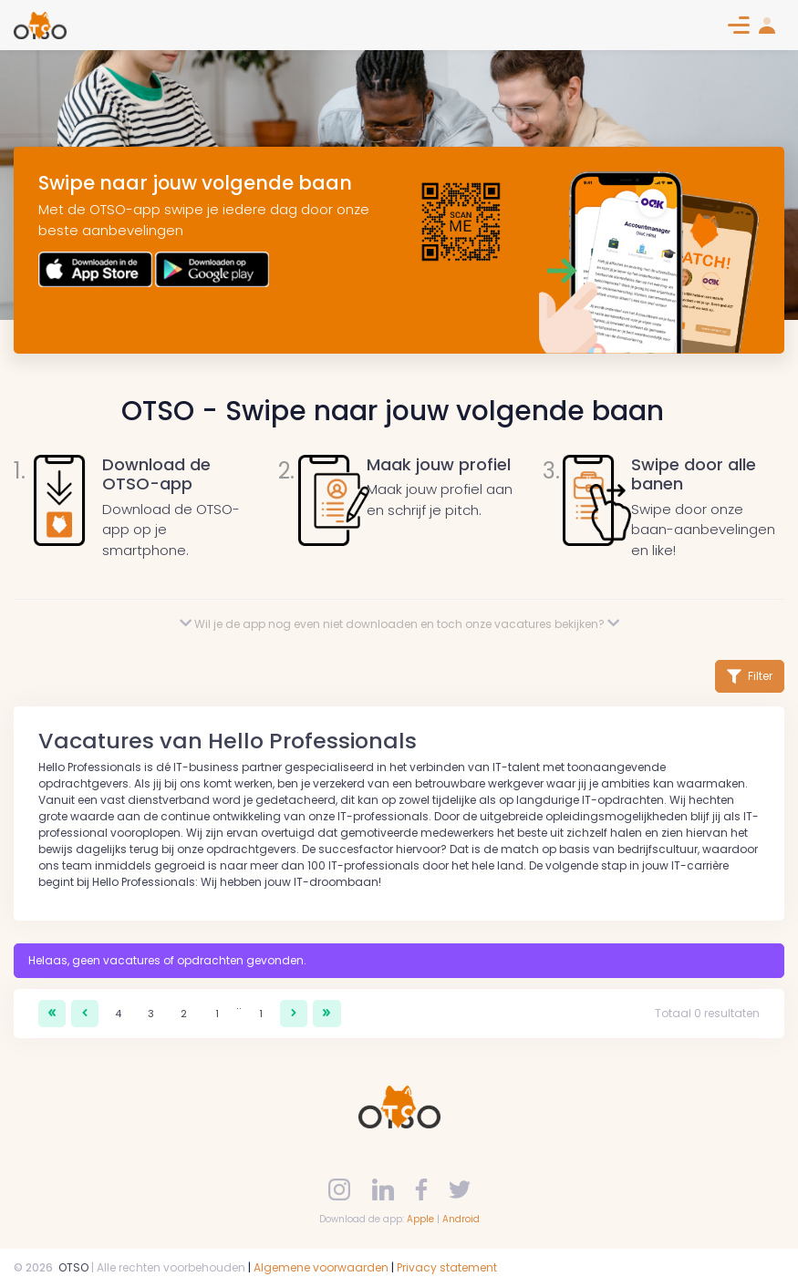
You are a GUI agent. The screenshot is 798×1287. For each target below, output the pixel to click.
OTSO (73, 1267)
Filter (749, 676)
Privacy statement (447, 1267)
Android (461, 1219)
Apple (420, 1219)
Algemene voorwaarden (321, 1267)
